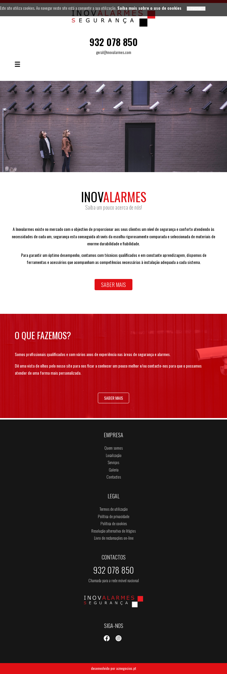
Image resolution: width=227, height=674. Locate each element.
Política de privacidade (113, 516)
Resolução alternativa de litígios (113, 531)
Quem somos (113, 448)
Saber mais (113, 284)
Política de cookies (113, 523)
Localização (113, 455)
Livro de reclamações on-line (113, 538)
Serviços (113, 462)
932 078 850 (114, 42)
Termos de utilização (114, 509)
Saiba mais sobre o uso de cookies (149, 8)
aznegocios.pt (126, 668)
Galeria (114, 469)
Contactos (113, 477)
